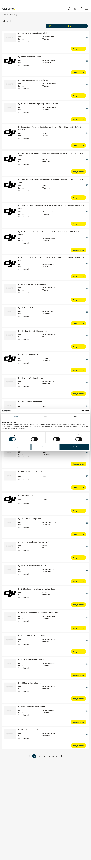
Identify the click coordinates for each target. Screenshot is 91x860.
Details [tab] (45, 416)
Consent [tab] (15, 416)
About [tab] (75, 416)
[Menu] (86, 8)
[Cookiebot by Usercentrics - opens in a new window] (78, 411)
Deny (16, 447)
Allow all (74, 447)
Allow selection (45, 447)
